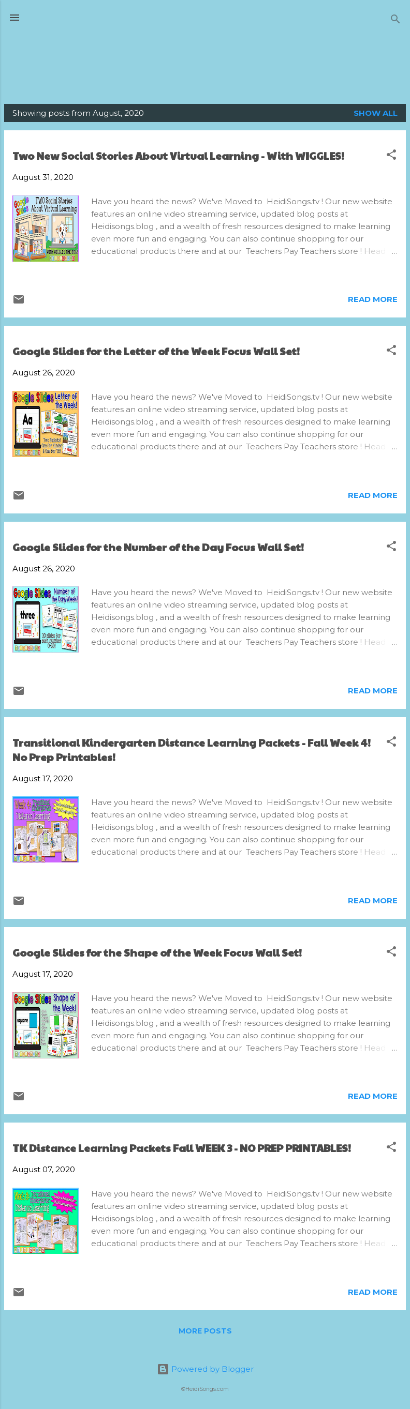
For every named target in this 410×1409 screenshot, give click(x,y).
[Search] (395, 21)
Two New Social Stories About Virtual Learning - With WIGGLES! (178, 155)
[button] (391, 156)
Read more (373, 299)
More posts (205, 1331)
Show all (376, 113)
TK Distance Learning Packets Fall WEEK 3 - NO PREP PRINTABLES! (181, 1148)
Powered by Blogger (205, 1369)
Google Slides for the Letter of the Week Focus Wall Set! (156, 351)
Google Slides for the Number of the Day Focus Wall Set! (158, 547)
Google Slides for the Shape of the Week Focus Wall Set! (157, 952)
